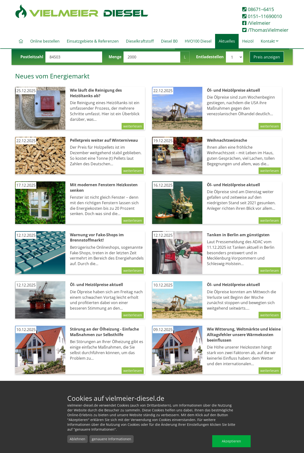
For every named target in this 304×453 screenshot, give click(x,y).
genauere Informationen (111, 439)
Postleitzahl (31, 56)
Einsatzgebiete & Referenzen (93, 41)
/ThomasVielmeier (265, 30)
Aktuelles (227, 41)
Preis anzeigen (267, 57)
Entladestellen (210, 56)
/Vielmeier (256, 23)
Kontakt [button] (269, 41)
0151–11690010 (262, 16)
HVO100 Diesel (198, 41)
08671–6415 (258, 9)
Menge (115, 56)
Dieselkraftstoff (140, 41)
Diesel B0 (169, 41)
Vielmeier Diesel (82, 11)
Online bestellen (45, 41)
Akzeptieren (231, 441)
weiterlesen (132, 126)
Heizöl (248, 41)
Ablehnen (77, 439)
